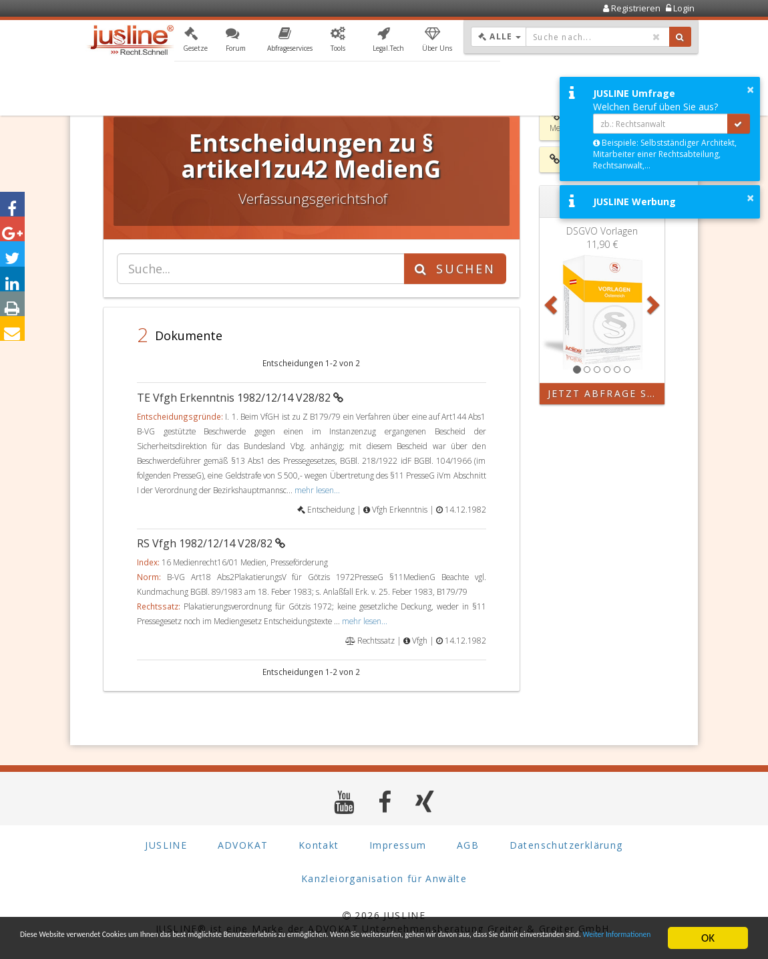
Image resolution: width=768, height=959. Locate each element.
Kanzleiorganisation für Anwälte (384, 878)
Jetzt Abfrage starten (606, 393)
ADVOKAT (243, 845)
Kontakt (319, 845)
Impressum (398, 845)
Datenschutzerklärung (566, 845)
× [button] (750, 89)
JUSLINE (166, 845)
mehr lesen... (317, 490)
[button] (195, 42)
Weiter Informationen (283, 944)
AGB (468, 845)
